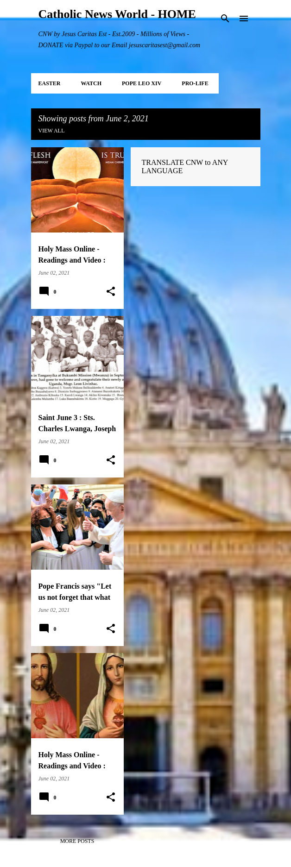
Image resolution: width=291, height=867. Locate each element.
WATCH (91, 83)
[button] (110, 292)
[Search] (225, 18)
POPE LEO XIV (141, 83)
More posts (77, 841)
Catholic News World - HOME (117, 14)
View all (51, 130)
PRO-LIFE (195, 83)
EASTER (49, 83)
